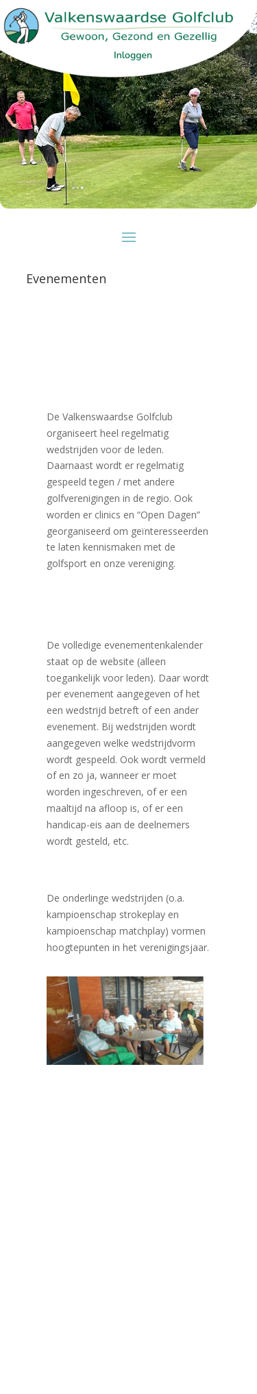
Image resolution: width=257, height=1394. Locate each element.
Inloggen (133, 55)
